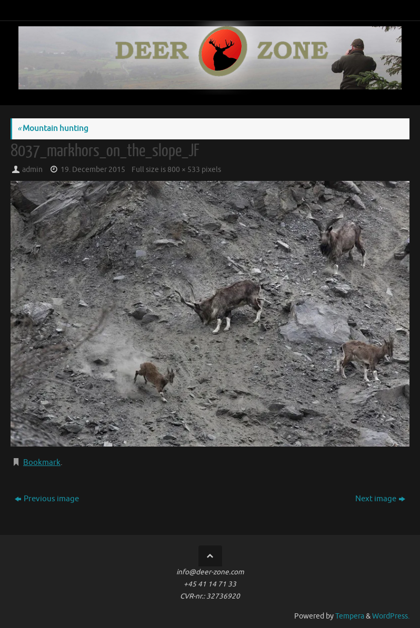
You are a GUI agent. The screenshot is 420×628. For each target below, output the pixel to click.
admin (32, 169)
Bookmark (42, 463)
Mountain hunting (52, 129)
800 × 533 (183, 169)
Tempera (349, 616)
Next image (380, 499)
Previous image (47, 499)
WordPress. (390, 616)
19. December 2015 (93, 169)
